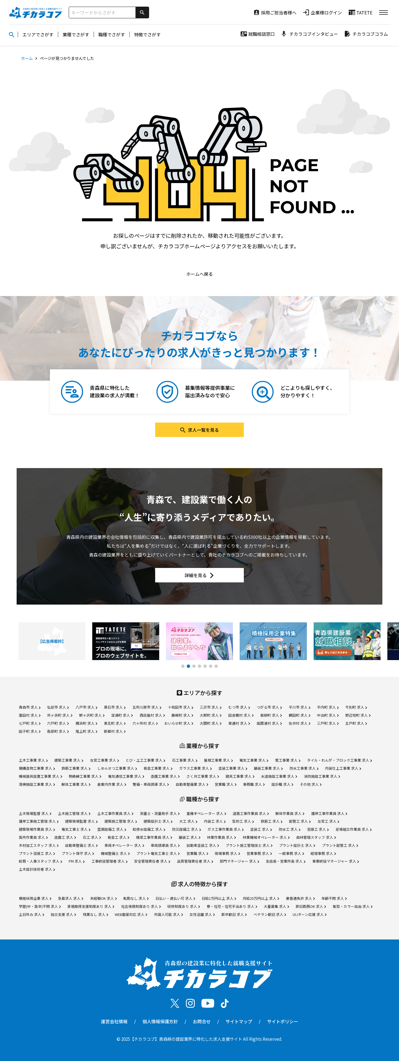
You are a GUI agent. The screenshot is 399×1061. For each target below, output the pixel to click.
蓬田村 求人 (29, 715)
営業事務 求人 (259, 853)
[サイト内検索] (102, 12)
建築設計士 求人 (158, 821)
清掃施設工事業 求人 (37, 784)
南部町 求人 (58, 731)
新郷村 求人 (115, 731)
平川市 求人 (299, 707)
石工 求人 (92, 837)
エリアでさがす (37, 34)
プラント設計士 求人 (297, 845)
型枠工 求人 (243, 821)
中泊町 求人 (328, 715)
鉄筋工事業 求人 (76, 768)
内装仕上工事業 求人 (343, 768)
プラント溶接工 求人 (37, 853)
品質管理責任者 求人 (195, 861)
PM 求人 (77, 861)
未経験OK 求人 (103, 898)
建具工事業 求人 (240, 776)
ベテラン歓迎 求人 (270, 914)
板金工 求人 (118, 837)
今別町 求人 (356, 707)
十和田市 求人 (180, 707)
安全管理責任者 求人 (152, 861)
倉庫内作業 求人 (111, 784)
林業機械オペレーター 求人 (266, 837)
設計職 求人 (282, 784)
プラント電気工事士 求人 (158, 853)
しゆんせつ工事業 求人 (117, 768)
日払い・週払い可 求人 (175, 898)
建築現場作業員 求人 (37, 829)
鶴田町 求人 (299, 715)
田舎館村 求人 (241, 715)
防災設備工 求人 (186, 829)
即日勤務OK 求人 (311, 906)
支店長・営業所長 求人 (285, 861)
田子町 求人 (29, 731)
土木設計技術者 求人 (37, 869)
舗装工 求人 (189, 837)
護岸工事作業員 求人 (329, 813)
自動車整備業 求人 (192, 784)
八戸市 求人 (86, 707)
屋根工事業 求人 (218, 760)
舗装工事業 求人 (268, 768)
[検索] (142, 12)
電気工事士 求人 (76, 829)
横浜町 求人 (86, 723)
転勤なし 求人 (136, 898)
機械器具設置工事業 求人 (40, 776)
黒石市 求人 (115, 707)
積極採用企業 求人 (35, 898)
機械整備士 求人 (115, 853)
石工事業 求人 (184, 760)
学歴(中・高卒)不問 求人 (40, 906)
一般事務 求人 (291, 853)
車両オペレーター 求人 (124, 845)
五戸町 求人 (356, 723)
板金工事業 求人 (158, 768)
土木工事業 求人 (33, 760)
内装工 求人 (215, 821)
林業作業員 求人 (221, 837)
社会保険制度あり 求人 (141, 906)
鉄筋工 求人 (271, 821)
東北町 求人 (115, 723)
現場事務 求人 (227, 853)
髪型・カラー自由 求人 (352, 906)
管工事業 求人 (287, 760)
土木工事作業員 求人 (115, 813)
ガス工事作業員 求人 (226, 829)
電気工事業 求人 (253, 760)
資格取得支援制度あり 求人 (90, 906)
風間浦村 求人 (269, 723)
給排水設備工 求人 (149, 829)
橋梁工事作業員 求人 (154, 837)
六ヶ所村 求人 (145, 723)
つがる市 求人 (269, 707)
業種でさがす (76, 34)
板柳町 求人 (271, 715)
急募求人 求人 (70, 898)
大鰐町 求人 (210, 715)
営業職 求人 (225, 784)
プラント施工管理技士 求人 (249, 845)
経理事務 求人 (323, 853)
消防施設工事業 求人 (322, 776)
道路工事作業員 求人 (251, 813)
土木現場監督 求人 (35, 813)
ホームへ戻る (199, 274)
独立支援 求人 (63, 914)
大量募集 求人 (276, 906)
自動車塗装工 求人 (202, 845)
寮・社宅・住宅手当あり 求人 (232, 906)
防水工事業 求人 (304, 768)
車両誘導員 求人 (165, 845)
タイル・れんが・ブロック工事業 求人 (339, 760)
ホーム (27, 58)
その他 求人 (310, 784)
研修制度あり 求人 (183, 906)
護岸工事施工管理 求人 (38, 821)
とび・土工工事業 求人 (145, 760)
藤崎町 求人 (182, 715)
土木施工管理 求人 (74, 813)
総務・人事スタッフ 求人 (40, 861)
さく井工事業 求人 (202, 776)
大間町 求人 (210, 723)
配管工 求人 (300, 821)
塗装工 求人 (261, 829)
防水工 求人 (289, 829)
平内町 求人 (328, 707)
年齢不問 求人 (334, 898)
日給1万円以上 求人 (219, 898)
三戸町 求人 (328, 723)
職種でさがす (111, 34)
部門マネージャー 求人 (239, 861)
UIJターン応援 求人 (309, 914)
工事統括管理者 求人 (109, 861)
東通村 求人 (239, 723)
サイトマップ (239, 1021)
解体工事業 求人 (76, 784)
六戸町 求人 (58, 723)
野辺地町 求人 (357, 715)
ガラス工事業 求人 (195, 768)
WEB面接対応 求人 (131, 914)
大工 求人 (188, 821)
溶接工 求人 (318, 829)
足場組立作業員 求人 (354, 829)
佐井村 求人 (299, 723)
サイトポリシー (282, 1021)
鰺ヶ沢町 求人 (91, 715)
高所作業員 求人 (33, 837)
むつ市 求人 (239, 707)
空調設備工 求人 (111, 829)
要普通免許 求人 (300, 898)
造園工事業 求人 (165, 776)
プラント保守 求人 (78, 853)
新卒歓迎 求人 (234, 914)
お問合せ (202, 1021)
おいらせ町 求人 (178, 723)
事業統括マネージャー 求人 (335, 861)
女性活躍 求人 (202, 914)
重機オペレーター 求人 (206, 813)
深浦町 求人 (122, 715)
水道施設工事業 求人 (279, 776)
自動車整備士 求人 (81, 845)
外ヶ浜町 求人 (59, 715)
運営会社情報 (114, 1021)
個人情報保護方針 (160, 1021)
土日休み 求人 (31, 914)
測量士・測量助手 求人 (160, 813)
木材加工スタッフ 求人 (38, 845)
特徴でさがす (147, 34)
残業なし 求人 (95, 914)
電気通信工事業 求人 (126, 776)
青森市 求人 (29, 707)
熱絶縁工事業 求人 (85, 776)
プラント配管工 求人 (340, 845)
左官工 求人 (328, 821)
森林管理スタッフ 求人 (316, 837)
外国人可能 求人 (168, 914)
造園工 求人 (65, 837)
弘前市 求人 (58, 707)
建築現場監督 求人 (81, 821)
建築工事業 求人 (68, 760)
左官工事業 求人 (104, 760)
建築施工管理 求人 (120, 821)
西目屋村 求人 (152, 715)
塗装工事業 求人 (232, 768)
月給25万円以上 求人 (261, 898)
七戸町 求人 (29, 723)
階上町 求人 (86, 731)
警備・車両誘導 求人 (151, 784)
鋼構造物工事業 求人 (37, 768)
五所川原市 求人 (146, 707)
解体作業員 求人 (289, 813)
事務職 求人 (254, 784)
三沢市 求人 (210, 707)
